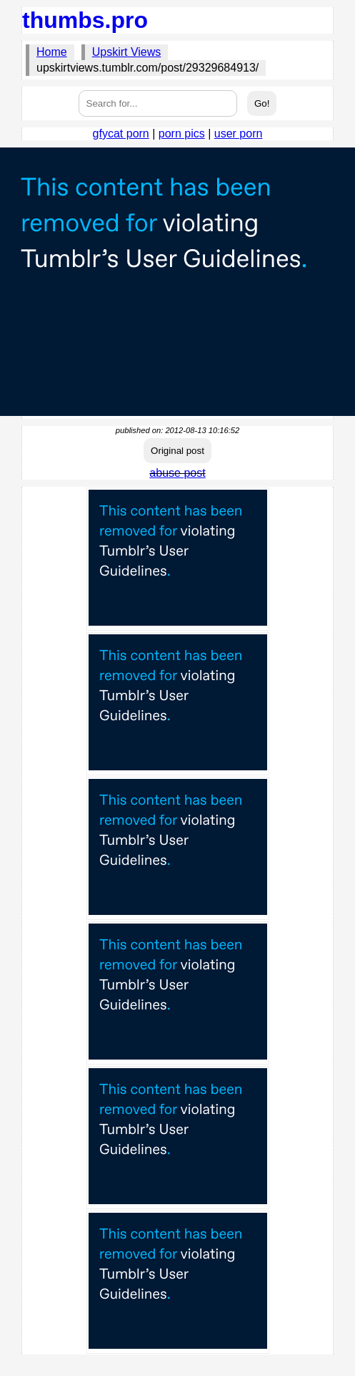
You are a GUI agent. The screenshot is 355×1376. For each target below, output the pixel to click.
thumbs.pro (85, 20)
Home (51, 52)
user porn (238, 133)
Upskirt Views (126, 52)
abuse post (177, 473)
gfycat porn (121, 133)
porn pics (182, 133)
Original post (177, 450)
